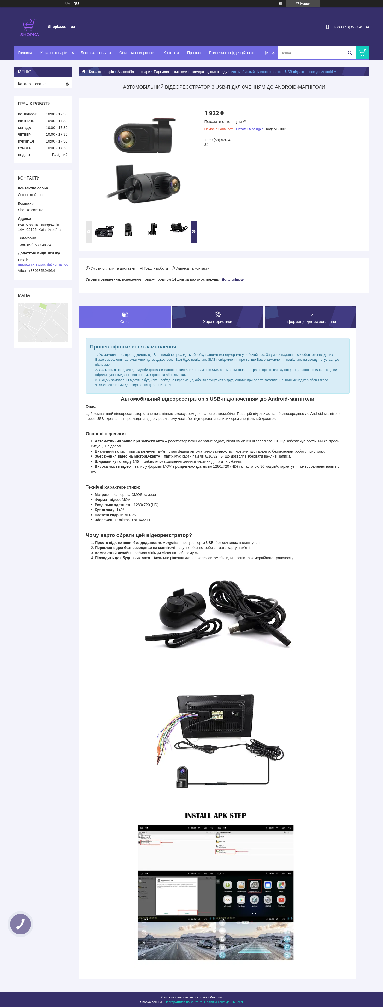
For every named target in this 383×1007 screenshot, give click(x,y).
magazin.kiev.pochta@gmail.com (45, 264)
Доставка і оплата (96, 53)
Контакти (171, 53)
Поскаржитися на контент (183, 1002)
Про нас (194, 53)
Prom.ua (216, 997)
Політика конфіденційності (231, 53)
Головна (25, 53)
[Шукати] (350, 52)
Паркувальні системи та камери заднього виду (190, 72)
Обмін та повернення (137, 53)
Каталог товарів (53, 53)
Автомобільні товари (133, 72)
